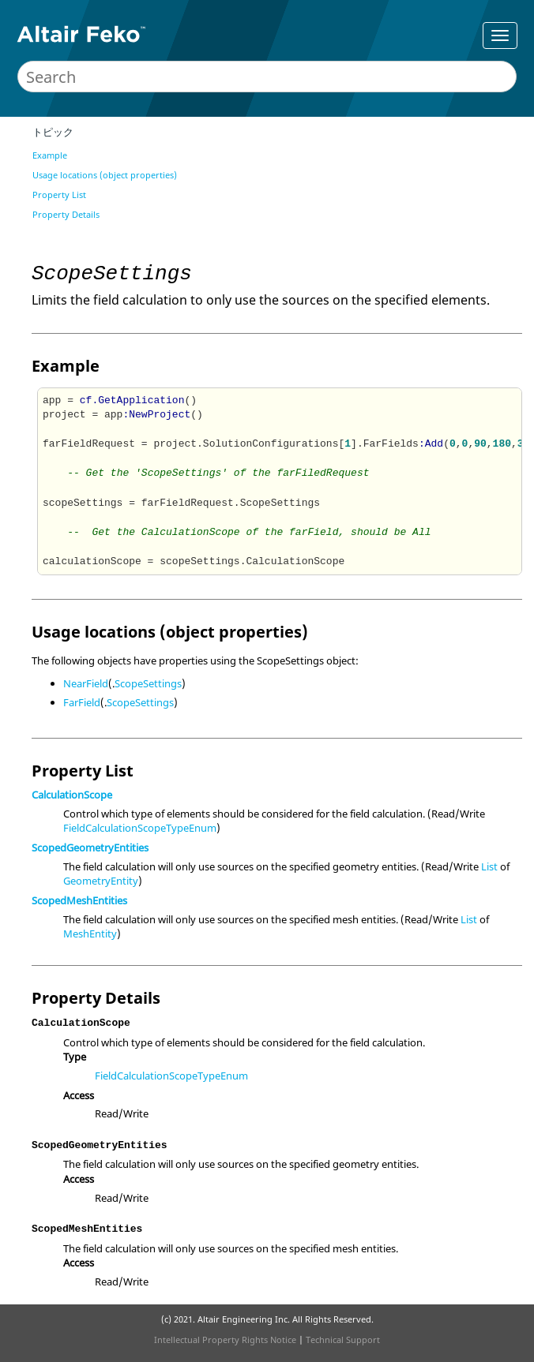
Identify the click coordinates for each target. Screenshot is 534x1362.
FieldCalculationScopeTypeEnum (139, 828)
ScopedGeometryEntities (90, 847)
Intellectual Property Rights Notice (225, 1339)
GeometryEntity (100, 881)
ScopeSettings (148, 683)
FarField (81, 702)
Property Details (66, 214)
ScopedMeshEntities (79, 900)
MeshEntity (90, 933)
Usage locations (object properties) (104, 175)
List (489, 866)
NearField (85, 683)
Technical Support (343, 1339)
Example (49, 155)
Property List (59, 194)
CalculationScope (72, 795)
